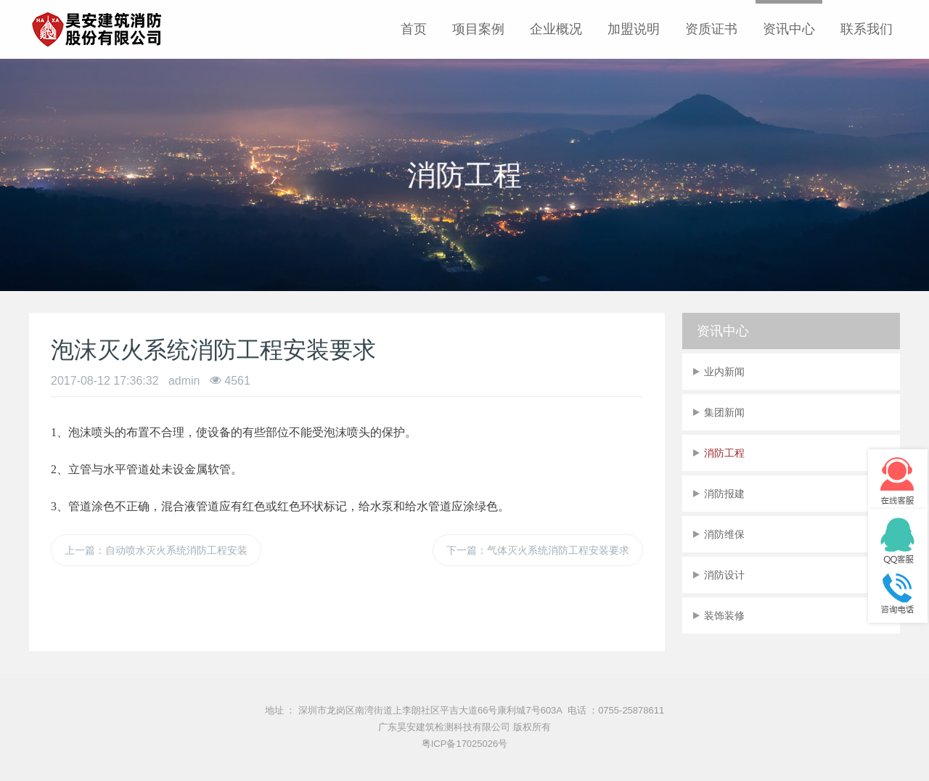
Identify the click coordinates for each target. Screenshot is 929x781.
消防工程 (724, 453)
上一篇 (156, 550)
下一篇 (537, 550)
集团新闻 (724, 412)
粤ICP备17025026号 (465, 743)
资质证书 (711, 29)
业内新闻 (724, 371)
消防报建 (724, 493)
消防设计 (724, 575)
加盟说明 (633, 29)
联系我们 (866, 29)
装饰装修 (724, 615)
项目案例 (478, 29)
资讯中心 (789, 29)
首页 (414, 29)
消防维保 (724, 534)
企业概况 (556, 29)
